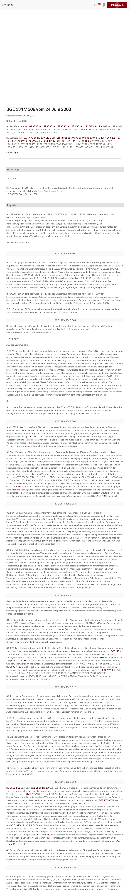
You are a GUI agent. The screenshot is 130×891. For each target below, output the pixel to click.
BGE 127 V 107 (106, 670)
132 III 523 (11, 141)
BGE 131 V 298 (19, 660)
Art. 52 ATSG (45, 126)
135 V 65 (33, 141)
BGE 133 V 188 (107, 657)
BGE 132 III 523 (37, 436)
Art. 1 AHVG (101, 126)
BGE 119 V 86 (27, 413)
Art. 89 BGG (73, 126)
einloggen (117, 4)
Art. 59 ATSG (59, 126)
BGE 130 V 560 (14, 666)
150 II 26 (86, 141)
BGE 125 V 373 (35, 794)
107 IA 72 (28, 137)
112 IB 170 (39, 137)
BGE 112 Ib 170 (42, 787)
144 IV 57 (76, 141)
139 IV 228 (54, 141)
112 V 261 (51, 137)
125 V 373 (73, 137)
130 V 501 (84, 137)
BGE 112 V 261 (14, 486)
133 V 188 (23, 141)
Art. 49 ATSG (31, 126)
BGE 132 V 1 (16, 825)
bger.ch (17, 152)
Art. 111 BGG (87, 126)
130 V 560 (95, 137)
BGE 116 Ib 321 (14, 787)
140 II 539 (66, 141)
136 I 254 (43, 141)
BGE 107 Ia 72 (106, 800)
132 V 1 (115, 137)
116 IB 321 (61, 137)
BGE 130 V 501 (41, 834)
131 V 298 (106, 137)
